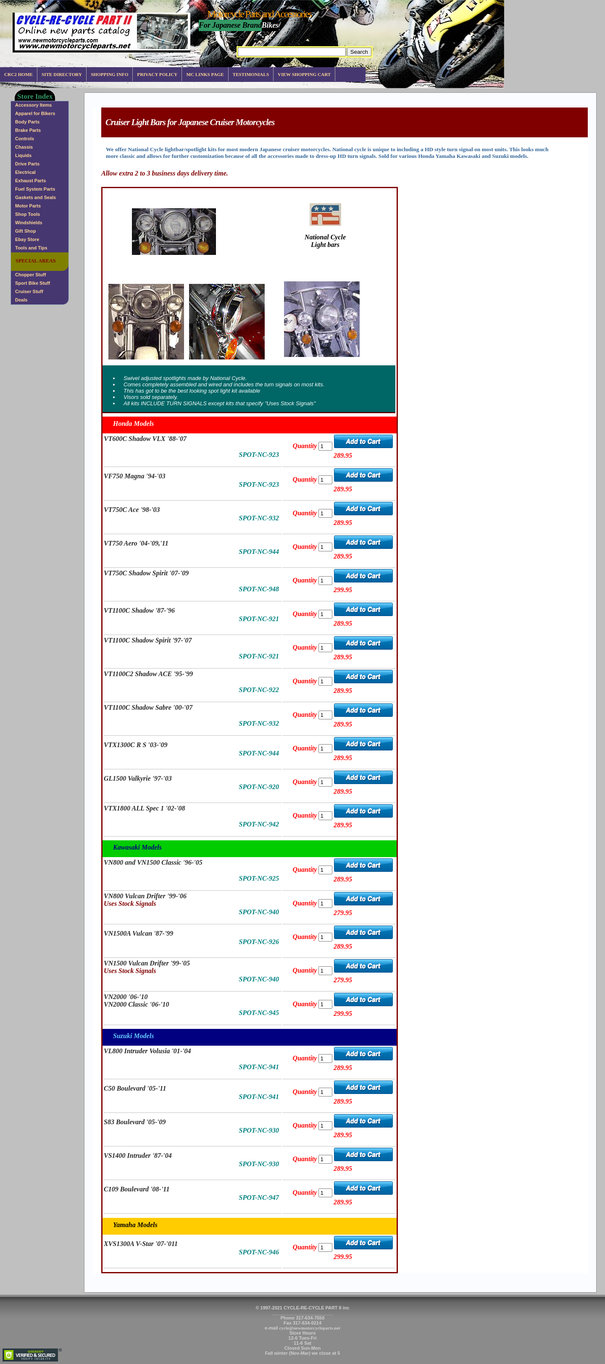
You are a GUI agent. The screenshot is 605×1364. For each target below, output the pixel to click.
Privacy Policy (157, 74)
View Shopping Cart (304, 74)
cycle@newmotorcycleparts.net (309, 1327)
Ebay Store (27, 239)
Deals (21, 299)
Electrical (25, 172)
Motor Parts (28, 205)
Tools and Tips (31, 247)
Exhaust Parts (30, 180)
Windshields (28, 222)
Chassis (24, 147)
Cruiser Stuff (29, 291)
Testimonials (251, 74)
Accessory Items (33, 105)
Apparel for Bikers (35, 113)
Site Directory (62, 74)
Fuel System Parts (35, 188)
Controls (24, 138)
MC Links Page (205, 74)
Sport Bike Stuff (32, 283)
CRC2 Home (18, 74)
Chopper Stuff (30, 274)
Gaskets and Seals (35, 197)
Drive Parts (27, 163)
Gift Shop (25, 230)
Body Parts (27, 121)
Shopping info (109, 74)
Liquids (23, 155)
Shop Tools (27, 214)
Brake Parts (28, 130)
